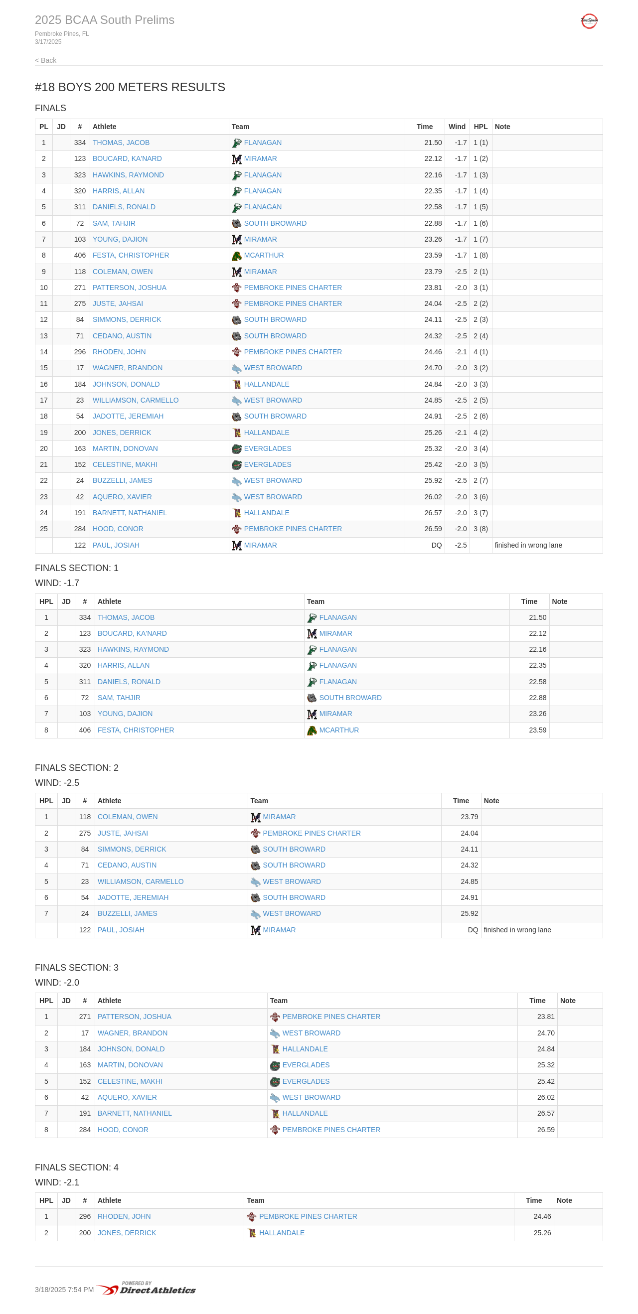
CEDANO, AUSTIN (122, 336)
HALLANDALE (267, 384)
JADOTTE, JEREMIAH (128, 416)
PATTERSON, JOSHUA (129, 288)
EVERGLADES (268, 448)
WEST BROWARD (273, 368)
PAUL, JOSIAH (116, 545)
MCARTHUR (264, 255)
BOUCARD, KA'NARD (127, 158)
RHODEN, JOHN (119, 352)
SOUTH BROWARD (275, 223)
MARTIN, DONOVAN (125, 448)
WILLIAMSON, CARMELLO (136, 400)
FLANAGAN (263, 142)
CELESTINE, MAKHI (125, 464)
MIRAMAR (260, 158)
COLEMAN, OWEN (123, 272)
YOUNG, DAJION (120, 239)
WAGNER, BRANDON (127, 368)
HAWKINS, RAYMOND (128, 175)
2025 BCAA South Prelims (104, 19)
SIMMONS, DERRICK (127, 319)
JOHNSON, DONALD (126, 384)
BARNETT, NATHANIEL (130, 513)
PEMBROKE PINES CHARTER (293, 288)
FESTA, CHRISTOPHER (131, 255)
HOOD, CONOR (118, 529)
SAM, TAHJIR (114, 223)
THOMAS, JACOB (121, 142)
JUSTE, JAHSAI (118, 303)
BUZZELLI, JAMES (123, 480)
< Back (45, 60)
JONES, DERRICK (122, 433)
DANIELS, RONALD (124, 207)
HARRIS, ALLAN (119, 191)
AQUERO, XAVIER (122, 497)
